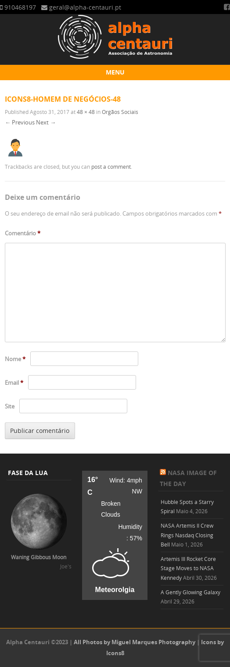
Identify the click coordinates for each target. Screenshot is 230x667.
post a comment (111, 166)
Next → (46, 122)
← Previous (20, 122)
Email (14, 383)
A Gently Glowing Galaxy (190, 592)
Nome (15, 359)
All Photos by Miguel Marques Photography (134, 642)
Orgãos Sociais (120, 111)
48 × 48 (86, 111)
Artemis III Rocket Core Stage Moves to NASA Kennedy (188, 568)
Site (9, 406)
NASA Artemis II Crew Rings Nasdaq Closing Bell (187, 535)
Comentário (22, 233)
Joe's (66, 566)
